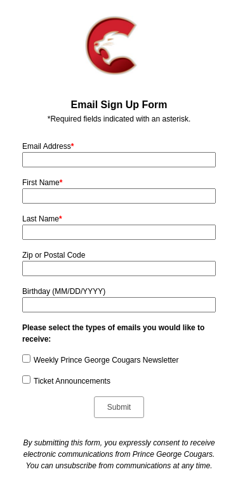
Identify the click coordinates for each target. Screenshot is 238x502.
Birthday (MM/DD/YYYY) (63, 291)
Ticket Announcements (72, 381)
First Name (42, 182)
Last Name (42, 218)
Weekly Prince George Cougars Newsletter (106, 360)
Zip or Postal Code (53, 255)
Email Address (48, 146)
